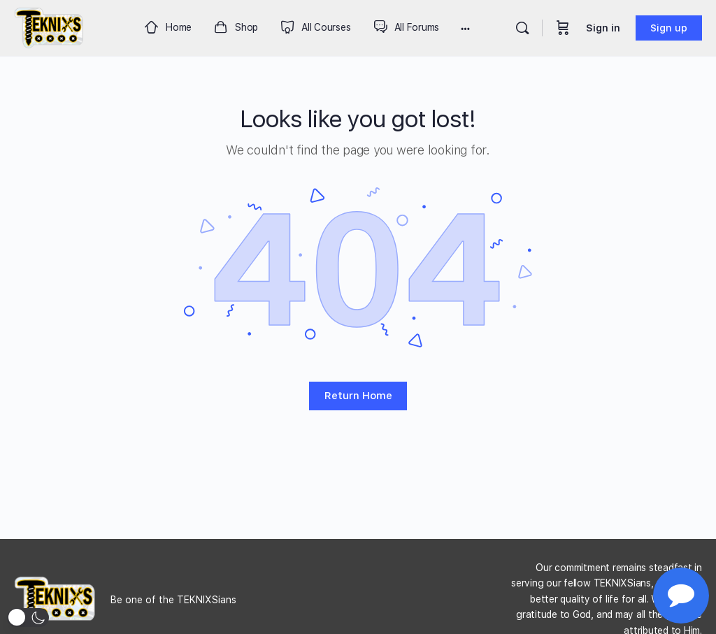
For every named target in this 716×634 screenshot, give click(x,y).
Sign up (668, 28)
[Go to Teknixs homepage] (49, 26)
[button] (28, 617)
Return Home (358, 395)
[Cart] (563, 28)
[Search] (522, 28)
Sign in (603, 28)
